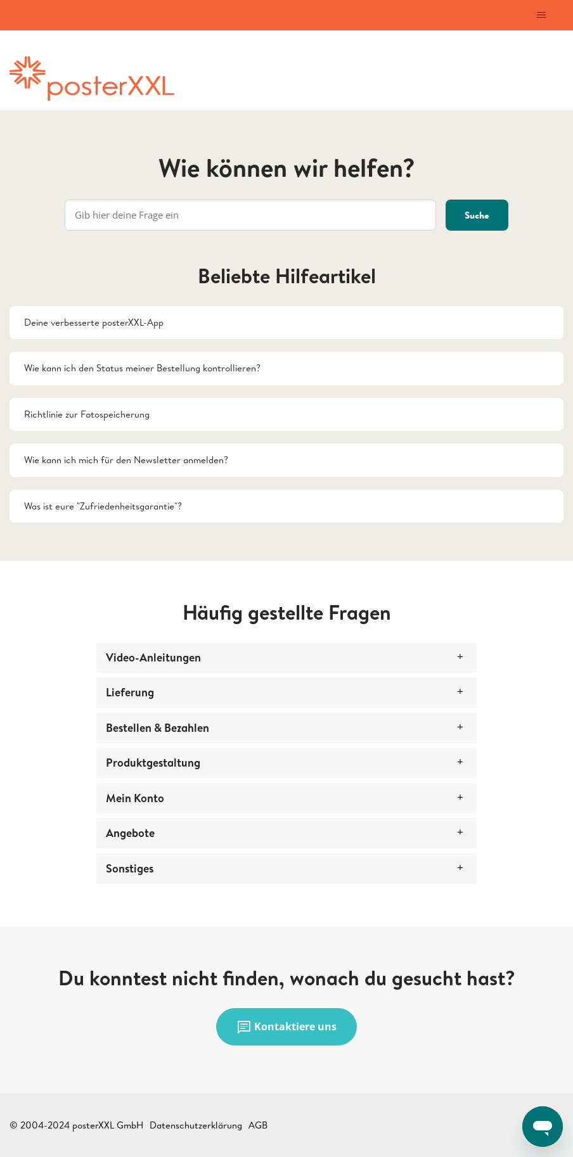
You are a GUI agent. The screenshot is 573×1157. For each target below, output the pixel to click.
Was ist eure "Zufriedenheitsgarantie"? (103, 506)
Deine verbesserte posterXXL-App (94, 322)
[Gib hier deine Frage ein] (250, 215)
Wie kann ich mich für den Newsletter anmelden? (126, 459)
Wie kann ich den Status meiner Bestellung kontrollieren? (142, 367)
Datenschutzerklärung (196, 1125)
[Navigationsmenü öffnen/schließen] (540, 15)
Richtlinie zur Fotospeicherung (87, 414)
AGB (257, 1125)
